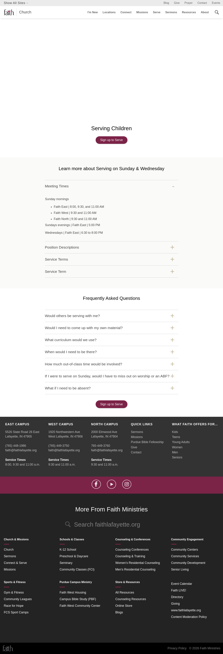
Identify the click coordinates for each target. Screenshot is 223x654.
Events (216, 2)
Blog (166, 2)
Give (177, 2)
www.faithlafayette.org (186, 610)
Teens (176, 437)
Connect (125, 12)
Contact (202, 2)
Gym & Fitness (14, 592)
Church (9, 549)
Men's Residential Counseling (135, 569)
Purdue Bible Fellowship (147, 442)
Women (177, 447)
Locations (109, 12)
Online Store (123, 605)
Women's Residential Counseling (137, 563)
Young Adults (181, 442)
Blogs (119, 612)
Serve (156, 12)
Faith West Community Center (80, 605)
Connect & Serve (15, 563)
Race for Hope (14, 605)
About (205, 12)
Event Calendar (181, 583)
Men (175, 452)
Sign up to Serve (111, 140)
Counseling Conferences (132, 549)
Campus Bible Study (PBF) (78, 599)
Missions (142, 12)
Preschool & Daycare (74, 556)
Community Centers (184, 549)
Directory (177, 597)
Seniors (177, 457)
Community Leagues (18, 599)
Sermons (171, 12)
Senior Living (180, 569)
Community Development (188, 563)
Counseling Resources (130, 599)
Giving (175, 603)
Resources (189, 12)
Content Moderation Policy (189, 617)
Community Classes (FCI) (77, 569)
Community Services (185, 556)
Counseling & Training (130, 556)
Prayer (188, 2)
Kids (175, 432)
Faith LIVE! (178, 590)
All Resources (124, 592)
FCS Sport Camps (16, 612)
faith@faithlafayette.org (21, 450)
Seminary (66, 563)
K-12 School (68, 549)
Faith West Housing (73, 592)
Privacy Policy (177, 648)
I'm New (92, 12)
